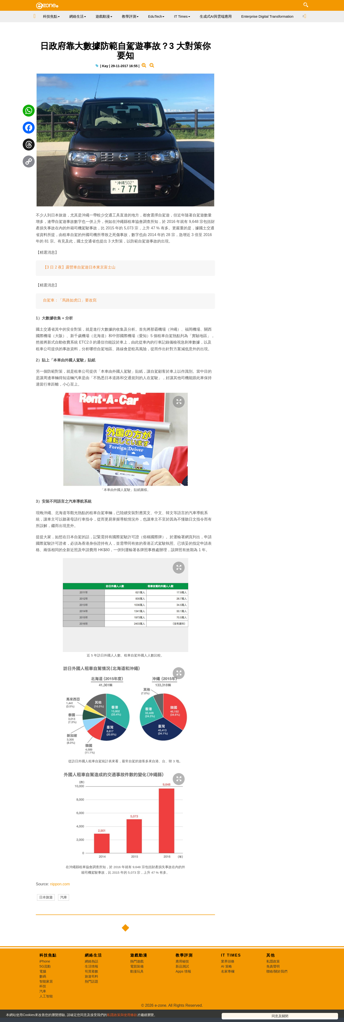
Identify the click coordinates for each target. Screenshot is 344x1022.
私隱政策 (273, 980)
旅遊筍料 (91, 995)
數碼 (42, 995)
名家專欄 (227, 990)
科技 (42, 1004)
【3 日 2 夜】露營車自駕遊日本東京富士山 (79, 277)
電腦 (42, 990)
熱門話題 (91, 1000)
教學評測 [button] (130, 16)
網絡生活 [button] (77, 16)
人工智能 (46, 1015)
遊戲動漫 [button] (104, 16)
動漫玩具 (137, 990)
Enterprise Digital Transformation (267, 16)
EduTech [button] (156, 16)
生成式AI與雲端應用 (216, 16)
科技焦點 (48, 974)
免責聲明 (273, 985)
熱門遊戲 (137, 980)
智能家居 (46, 1000)
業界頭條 (227, 980)
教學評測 (184, 974)
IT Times (231, 974)
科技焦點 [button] (51, 16)
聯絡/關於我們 (276, 990)
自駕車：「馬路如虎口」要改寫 (70, 310)
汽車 (63, 911)
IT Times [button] (182, 16)
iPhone (44, 980)
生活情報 (91, 985)
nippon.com (60, 894)
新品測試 (182, 985)
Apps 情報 (183, 990)
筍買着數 (91, 990)
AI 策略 (226, 985)
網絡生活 (93, 974)
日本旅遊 (46, 911)
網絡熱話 (91, 980)
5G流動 (45, 985)
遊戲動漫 (138, 974)
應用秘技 (182, 980)
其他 (270, 974)
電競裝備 (137, 985)
